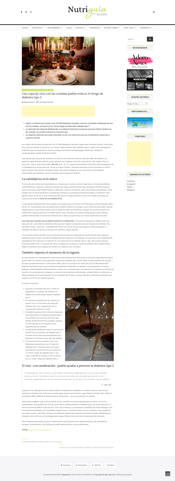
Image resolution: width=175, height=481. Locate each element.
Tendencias (94, 28)
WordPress (87, 474)
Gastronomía (54, 28)
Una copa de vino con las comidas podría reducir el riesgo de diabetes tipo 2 (62, 95)
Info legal (129, 28)
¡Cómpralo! (145, 28)
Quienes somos (111, 28)
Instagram (131, 184)
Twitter (130, 187)
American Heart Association (39, 430)
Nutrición (36, 28)
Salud (69, 28)
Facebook (130, 181)
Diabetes (34, 90)
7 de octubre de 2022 (45, 102)
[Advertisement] (58, 111)
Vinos (50, 90)
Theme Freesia (76, 474)
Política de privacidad (123, 474)
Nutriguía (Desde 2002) (52, 474)
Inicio (25, 28)
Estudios (43, 90)
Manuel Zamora (28, 102)
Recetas (79, 28)
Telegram (131, 190)
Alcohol (26, 90)
